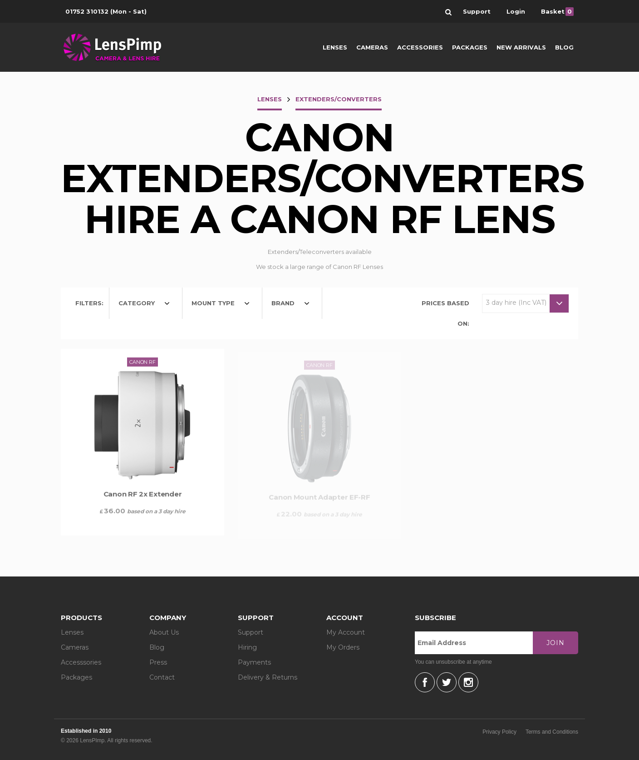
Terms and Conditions (552, 732)
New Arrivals (521, 47)
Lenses (335, 47)
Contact (162, 677)
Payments (254, 662)
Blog (564, 47)
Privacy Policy (499, 732)
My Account (345, 632)
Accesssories (81, 662)
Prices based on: (445, 313)
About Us (164, 632)
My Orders (342, 647)
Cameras (372, 47)
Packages (469, 47)
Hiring (247, 647)
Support (250, 632)
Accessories (420, 47)
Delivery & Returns (267, 677)
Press (158, 662)
